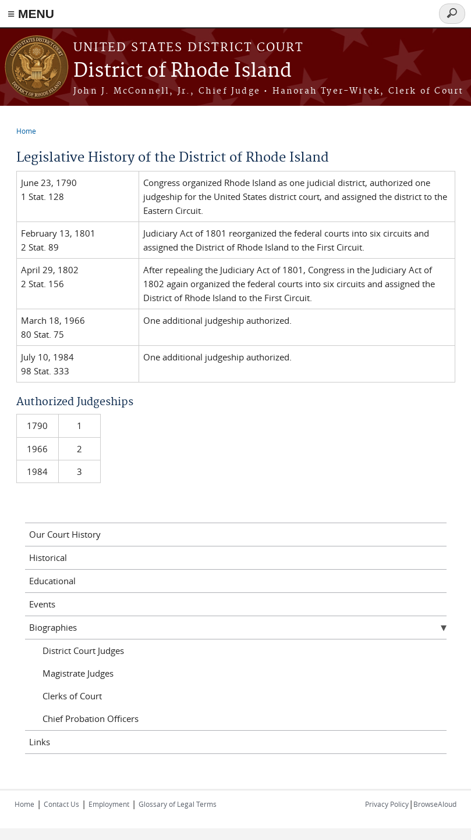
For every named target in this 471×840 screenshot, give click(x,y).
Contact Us (61, 804)
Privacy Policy (387, 804)
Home (26, 130)
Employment (108, 804)
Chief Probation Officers (91, 718)
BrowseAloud (434, 804)
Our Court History (65, 534)
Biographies (53, 627)
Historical (48, 557)
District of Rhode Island (182, 71)
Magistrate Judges (78, 673)
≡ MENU (31, 13)
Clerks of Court (72, 696)
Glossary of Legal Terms (178, 804)
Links (39, 742)
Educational (52, 581)
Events (42, 604)
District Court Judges (83, 650)
